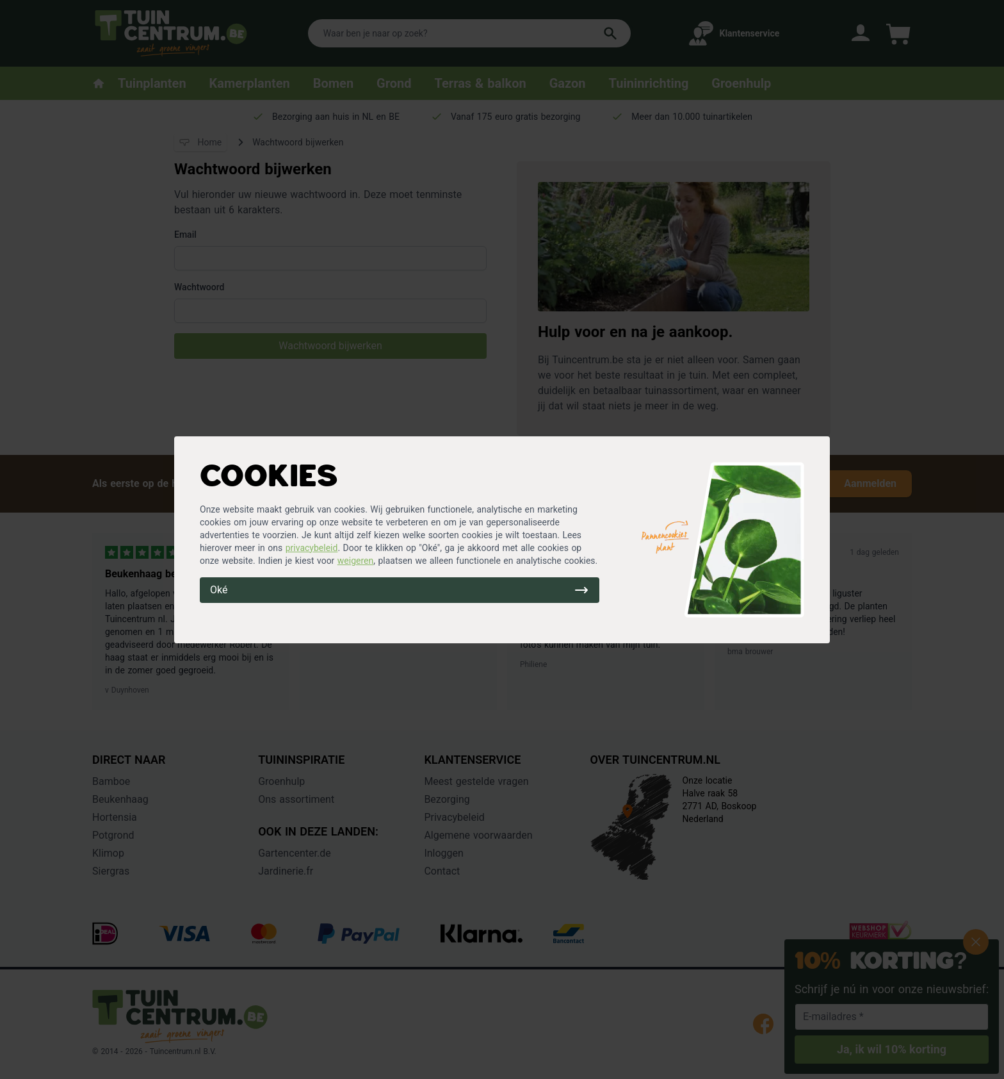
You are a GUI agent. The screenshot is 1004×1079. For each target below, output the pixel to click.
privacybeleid (312, 548)
